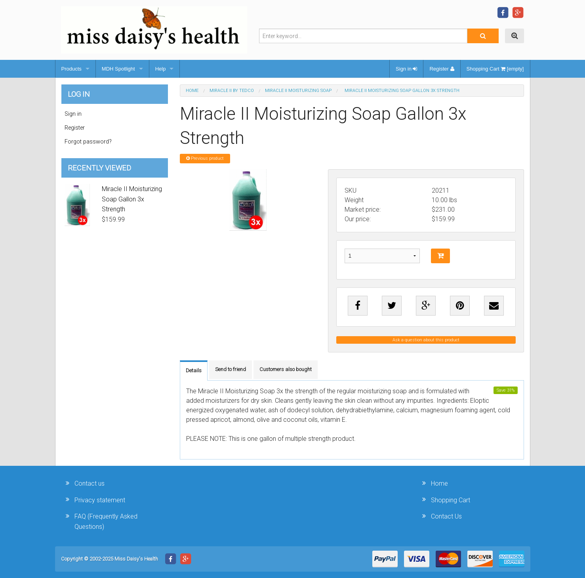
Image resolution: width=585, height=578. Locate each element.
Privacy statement (99, 500)
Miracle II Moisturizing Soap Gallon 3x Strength (132, 199)
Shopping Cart (450, 500)
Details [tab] (194, 370)
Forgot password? (88, 141)
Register (441, 69)
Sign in (406, 69)
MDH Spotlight (118, 69)
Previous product (205, 158)
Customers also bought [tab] (285, 369)
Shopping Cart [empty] (495, 69)
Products (71, 69)
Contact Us (446, 516)
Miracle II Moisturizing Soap (298, 90)
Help (160, 69)
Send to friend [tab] (230, 369)
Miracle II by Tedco (232, 90)
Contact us (89, 483)
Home (192, 90)
